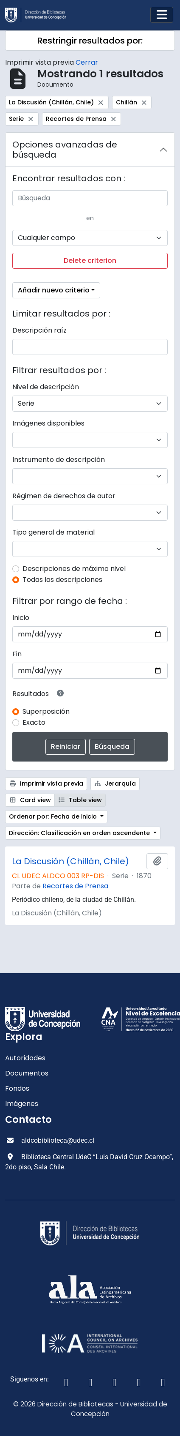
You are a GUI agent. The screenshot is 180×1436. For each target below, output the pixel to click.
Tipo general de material (53, 532)
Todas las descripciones (62, 579)
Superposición (46, 711)
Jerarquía (115, 783)
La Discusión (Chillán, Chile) (70, 861)
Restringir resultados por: (90, 40)
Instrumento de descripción (58, 459)
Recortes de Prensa (75, 886)
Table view (80, 800)
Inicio (20, 617)
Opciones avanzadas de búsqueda (64, 150)
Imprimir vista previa (46, 783)
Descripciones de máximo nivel (74, 568)
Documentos (26, 1073)
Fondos (17, 1088)
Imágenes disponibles (48, 423)
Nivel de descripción (45, 387)
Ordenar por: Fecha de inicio (53, 816)
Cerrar (87, 62)
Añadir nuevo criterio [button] (54, 290)
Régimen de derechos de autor (63, 496)
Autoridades (25, 1058)
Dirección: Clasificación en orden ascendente (80, 833)
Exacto (33, 722)
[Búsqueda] (90, 198)
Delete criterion (90, 260)
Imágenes (21, 1103)
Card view (30, 800)
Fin (17, 654)
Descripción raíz (39, 330)
